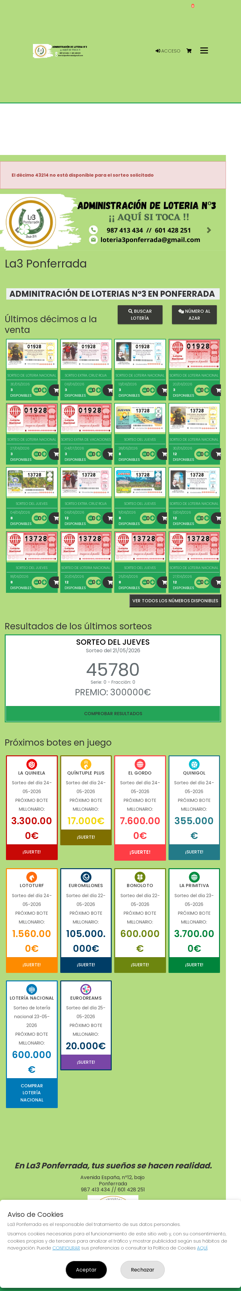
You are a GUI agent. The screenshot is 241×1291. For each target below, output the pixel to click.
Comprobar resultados (113, 713)
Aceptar (86, 1269)
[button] (17, 230)
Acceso (168, 51)
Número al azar (194, 314)
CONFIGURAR (66, 1248)
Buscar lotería (140, 314)
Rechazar (142, 1269)
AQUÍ (202, 1248)
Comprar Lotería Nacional (31, 1093)
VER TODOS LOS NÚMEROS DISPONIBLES (175, 601)
